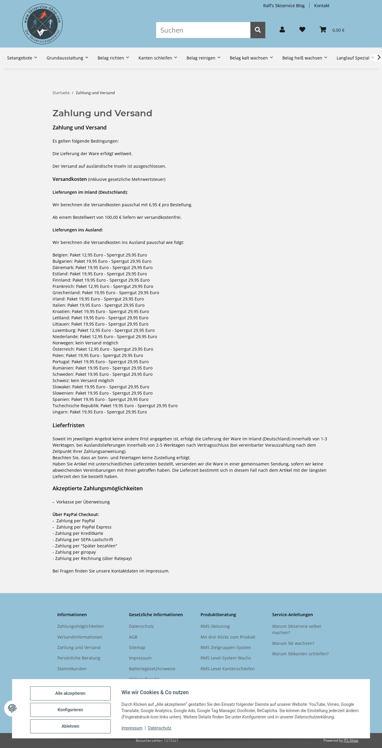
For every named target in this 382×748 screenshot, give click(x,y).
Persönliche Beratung (78, 658)
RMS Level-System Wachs (226, 658)
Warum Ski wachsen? (293, 643)
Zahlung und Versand (79, 647)
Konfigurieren (72, 711)
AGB (133, 637)
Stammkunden (72, 668)
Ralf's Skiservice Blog (284, 5)
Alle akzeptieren (73, 695)
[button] (282, 29)
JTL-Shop (351, 740)
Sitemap (137, 647)
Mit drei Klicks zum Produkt (228, 637)
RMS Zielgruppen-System (226, 647)
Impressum (134, 729)
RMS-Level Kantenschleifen (228, 668)
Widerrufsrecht (144, 679)
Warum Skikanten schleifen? (300, 654)
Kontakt (321, 5)
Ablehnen (72, 726)
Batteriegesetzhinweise (152, 668)
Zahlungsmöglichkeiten (80, 626)
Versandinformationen (79, 637)
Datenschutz (162, 729)
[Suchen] (203, 30)
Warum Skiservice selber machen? (296, 629)
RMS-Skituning (215, 626)
